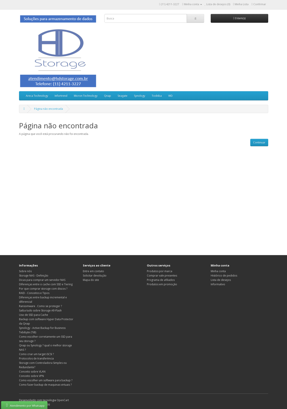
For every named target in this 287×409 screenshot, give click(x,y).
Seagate (122, 96)
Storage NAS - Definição (33, 275)
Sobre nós (25, 271)
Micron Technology (85, 96)
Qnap (107, 96)
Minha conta (218, 271)
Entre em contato (93, 271)
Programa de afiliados (161, 280)
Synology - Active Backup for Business (42, 328)
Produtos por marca (159, 271)
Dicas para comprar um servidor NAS (42, 280)
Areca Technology (37, 96)
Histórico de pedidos (224, 275)
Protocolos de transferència (36, 358)
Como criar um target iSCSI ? (36, 354)
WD (170, 96)
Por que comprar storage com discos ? (43, 288)
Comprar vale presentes (162, 275)
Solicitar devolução (94, 275)
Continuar (259, 142)
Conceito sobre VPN (31, 376)
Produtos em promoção (162, 284)
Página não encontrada (48, 109)
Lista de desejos (221, 280)
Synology (139, 96)
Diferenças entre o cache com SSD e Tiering (46, 284)
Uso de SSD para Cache (33, 315)
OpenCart (63, 400)
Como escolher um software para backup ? (45, 380)
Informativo (218, 284)
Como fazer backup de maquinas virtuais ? (45, 385)
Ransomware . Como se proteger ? (40, 306)
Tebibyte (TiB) (27, 332)
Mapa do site (91, 280)
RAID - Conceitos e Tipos (34, 293)
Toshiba (157, 96)
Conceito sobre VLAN (32, 371)
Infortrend (61, 96)
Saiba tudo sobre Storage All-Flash (40, 310)
